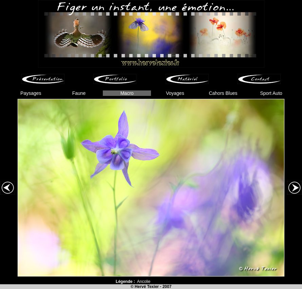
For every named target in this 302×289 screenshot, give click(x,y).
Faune (79, 93)
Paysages (30, 93)
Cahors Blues (223, 93)
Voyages (175, 93)
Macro (127, 93)
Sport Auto (271, 93)
